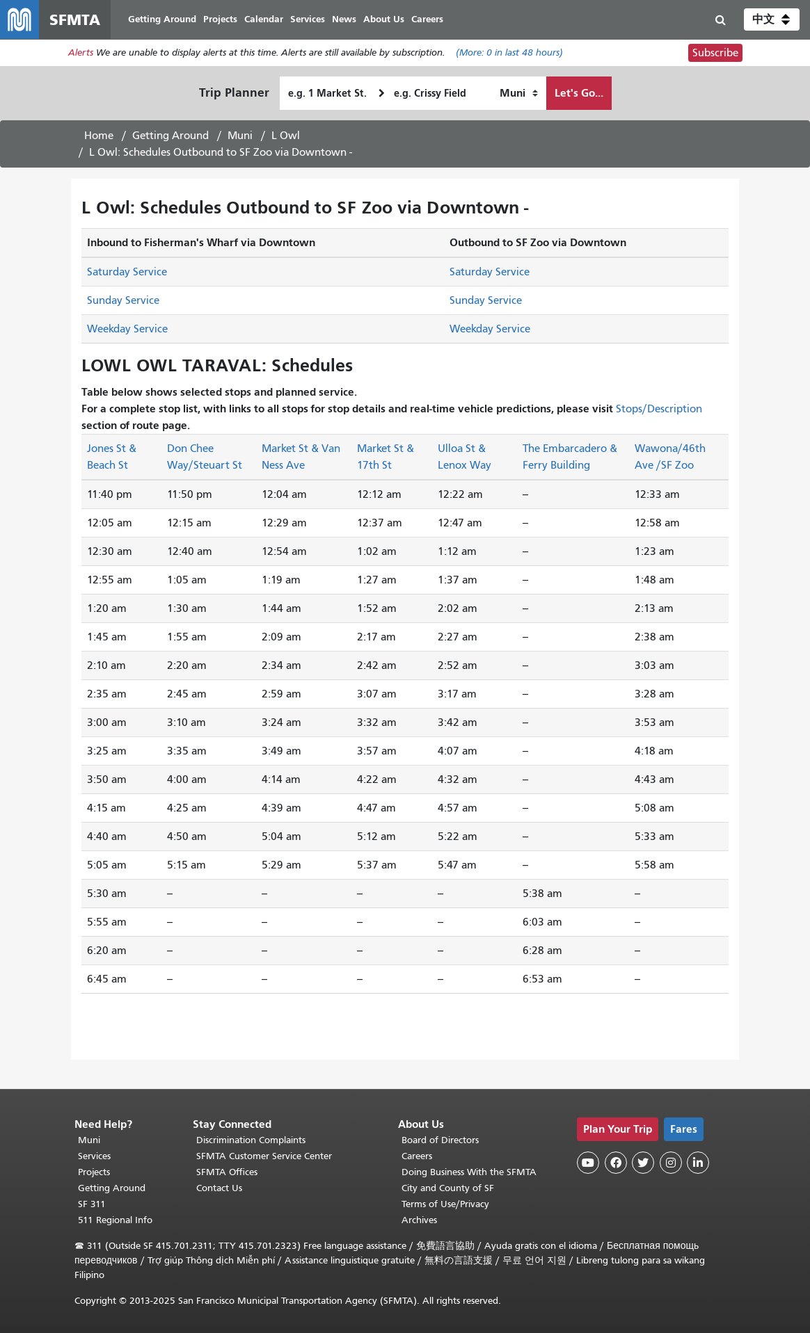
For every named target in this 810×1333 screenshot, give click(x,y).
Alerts (80, 53)
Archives (419, 1220)
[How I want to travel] (518, 93)
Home (98, 135)
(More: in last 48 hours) (509, 53)
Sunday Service (123, 300)
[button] (772, 19)
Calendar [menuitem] (263, 19)
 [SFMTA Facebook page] (615, 1162)
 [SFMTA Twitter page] (643, 1162)
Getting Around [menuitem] (162, 19)
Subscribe (715, 53)
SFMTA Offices (226, 1172)
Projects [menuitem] (220, 19)
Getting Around (170, 135)
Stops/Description (659, 409)
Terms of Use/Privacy (445, 1204)
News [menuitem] (344, 19)
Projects (94, 1172)
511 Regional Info (115, 1220)
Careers (417, 1156)
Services (94, 1156)
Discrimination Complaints (250, 1140)
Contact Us (219, 1188)
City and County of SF (448, 1188)
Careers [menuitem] (427, 19)
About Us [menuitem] (383, 19)
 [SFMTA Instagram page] (671, 1162)
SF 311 (92, 1204)
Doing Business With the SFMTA (469, 1172)
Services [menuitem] (307, 19)
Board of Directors (440, 1140)
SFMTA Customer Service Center (264, 1156)
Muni (240, 135)
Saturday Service (127, 272)
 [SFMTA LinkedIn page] (698, 1162)
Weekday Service (127, 329)
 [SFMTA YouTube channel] (588, 1162)
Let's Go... (579, 92)
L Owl (285, 135)
